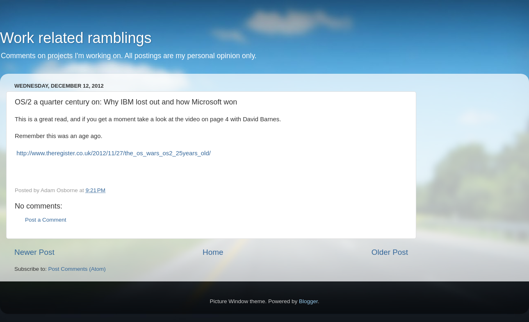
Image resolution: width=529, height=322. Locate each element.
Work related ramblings (75, 37)
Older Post (390, 252)
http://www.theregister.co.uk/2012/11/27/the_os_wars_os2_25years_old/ (113, 153)
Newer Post (34, 252)
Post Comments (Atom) (77, 269)
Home (213, 252)
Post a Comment (45, 220)
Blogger (308, 301)
